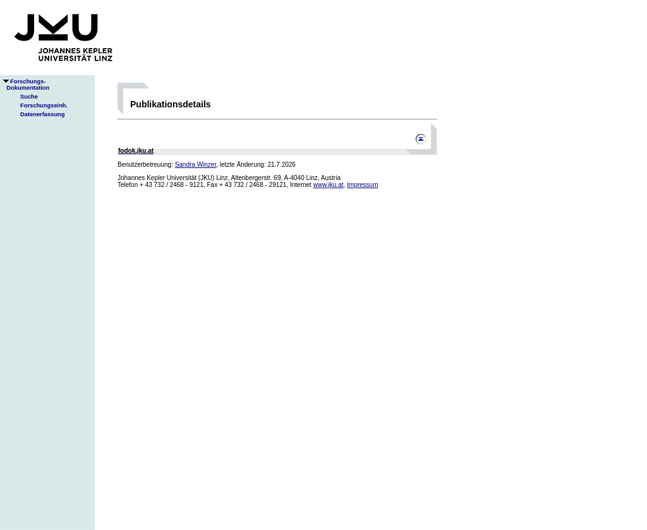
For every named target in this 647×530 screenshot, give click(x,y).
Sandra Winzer (196, 164)
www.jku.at (328, 184)
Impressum (362, 184)
